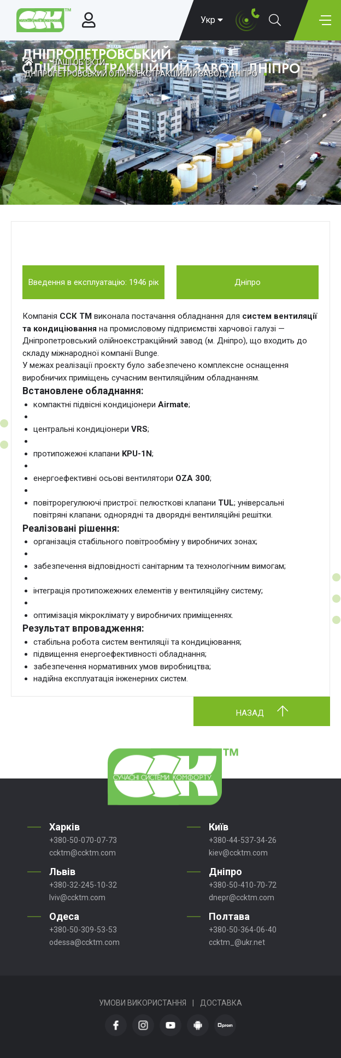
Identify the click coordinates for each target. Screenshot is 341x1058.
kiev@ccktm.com (238, 852)
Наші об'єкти (78, 62)
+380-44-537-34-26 (243, 840)
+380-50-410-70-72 (243, 885)
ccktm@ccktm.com (82, 852)
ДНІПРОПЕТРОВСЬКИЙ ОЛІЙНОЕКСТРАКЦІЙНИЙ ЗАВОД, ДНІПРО (141, 73)
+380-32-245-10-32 (83, 885)
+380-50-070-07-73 (83, 840)
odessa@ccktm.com (84, 942)
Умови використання (142, 1002)
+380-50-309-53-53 (83, 929)
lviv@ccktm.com (77, 897)
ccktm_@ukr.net (237, 942)
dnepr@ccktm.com (241, 897)
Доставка (221, 1002)
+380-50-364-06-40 (243, 929)
